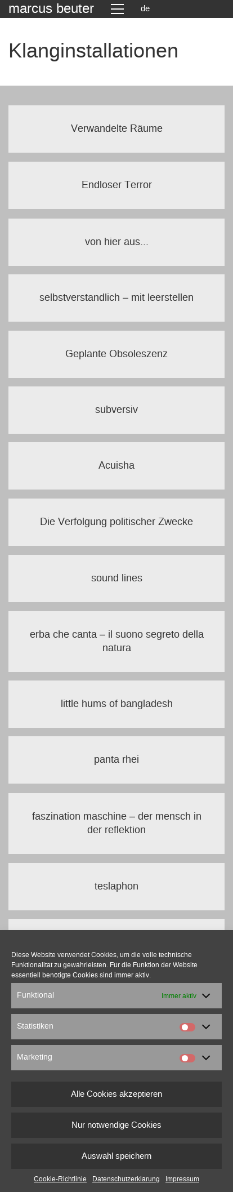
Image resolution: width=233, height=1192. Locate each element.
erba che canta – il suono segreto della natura (117, 641)
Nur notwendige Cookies (116, 1125)
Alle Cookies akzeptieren (116, 1094)
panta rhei (116, 760)
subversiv (116, 410)
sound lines (116, 578)
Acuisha (116, 466)
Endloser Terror (117, 185)
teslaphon (116, 887)
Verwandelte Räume (117, 129)
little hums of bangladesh (117, 704)
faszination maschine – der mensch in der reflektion (116, 823)
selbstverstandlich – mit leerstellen (116, 298)
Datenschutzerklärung (126, 1179)
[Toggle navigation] (117, 9)
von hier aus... (117, 242)
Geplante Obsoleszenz (116, 354)
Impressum (182, 1179)
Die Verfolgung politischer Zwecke (116, 522)
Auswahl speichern (116, 1156)
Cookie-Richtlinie (60, 1179)
